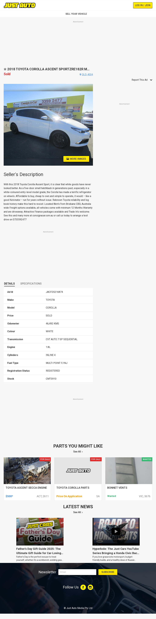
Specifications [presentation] (31, 283)
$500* (9, 496)
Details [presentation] (9, 283)
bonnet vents (117, 487)
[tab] (9, 283)
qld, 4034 (87, 74)
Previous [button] (5, 125)
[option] (48, 125)
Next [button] (91, 125)
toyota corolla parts (72, 487)
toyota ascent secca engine (26, 487)
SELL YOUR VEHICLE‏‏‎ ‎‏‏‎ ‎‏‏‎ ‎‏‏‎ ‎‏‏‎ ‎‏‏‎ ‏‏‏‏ (78, 14)
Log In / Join (142, 5)
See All (77, 451)
